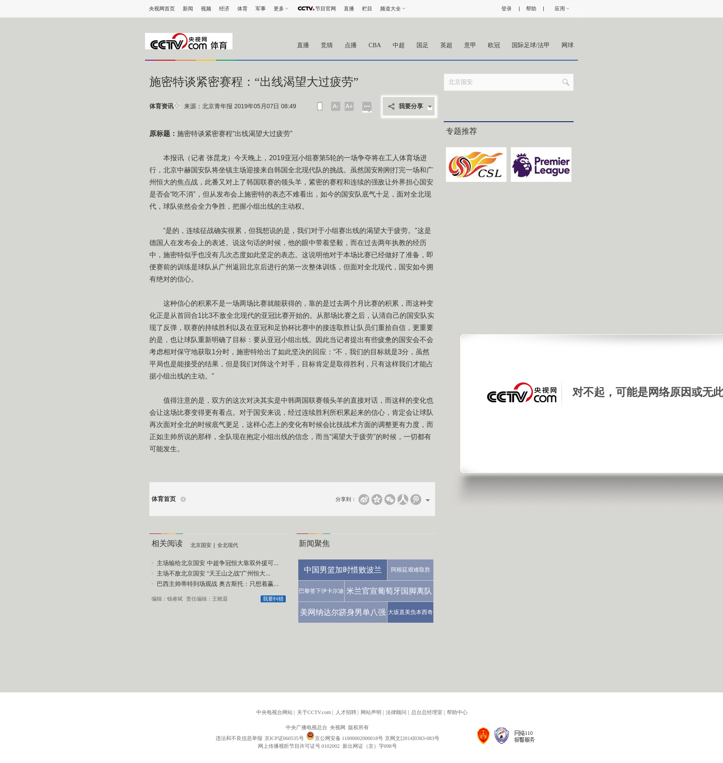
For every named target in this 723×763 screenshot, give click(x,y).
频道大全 (390, 9)
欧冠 (494, 45)
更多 (279, 9)
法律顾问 (396, 712)
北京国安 (200, 545)
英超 (446, 45)
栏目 (367, 9)
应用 (560, 9)
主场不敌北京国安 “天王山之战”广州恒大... (214, 573)
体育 (242, 9)
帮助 (531, 9)
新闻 (188, 9)
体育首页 (164, 499)
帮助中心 (457, 712)
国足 (422, 45)
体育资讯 (161, 106)
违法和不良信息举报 (239, 738)
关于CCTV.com (314, 712)
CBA (374, 45)
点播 (351, 45)
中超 (399, 45)
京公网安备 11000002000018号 (345, 738)
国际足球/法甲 (531, 45)
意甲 (470, 45)
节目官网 (325, 9)
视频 (206, 9)
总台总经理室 (426, 712)
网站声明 (371, 712)
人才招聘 (346, 712)
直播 (349, 9)
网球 (568, 45)
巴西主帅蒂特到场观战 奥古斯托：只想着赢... (218, 583)
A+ (349, 106)
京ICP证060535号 (284, 738)
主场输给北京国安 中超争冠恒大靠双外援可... (218, 562)
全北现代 (227, 545)
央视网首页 (162, 9)
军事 (260, 9)
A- (336, 106)
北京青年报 (217, 106)
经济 (224, 9)
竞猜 (327, 45)
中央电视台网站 (274, 712)
